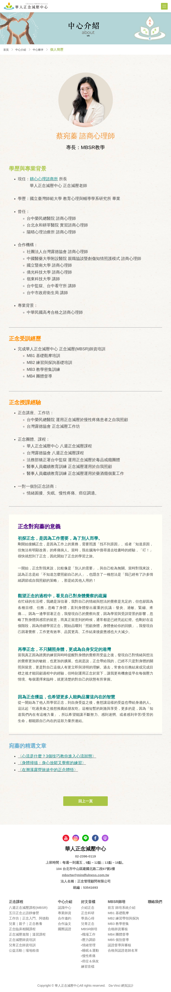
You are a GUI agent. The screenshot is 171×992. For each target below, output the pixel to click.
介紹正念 (87, 907)
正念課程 (16, 902)
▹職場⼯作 (88, 934)
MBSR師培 (89, 929)
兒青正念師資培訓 (22, 945)
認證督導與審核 (119, 945)
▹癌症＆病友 (90, 961)
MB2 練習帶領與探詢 (123, 918)
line (85, 838)
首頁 (6, 49)
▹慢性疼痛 (88, 956)
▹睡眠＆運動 (90, 950)
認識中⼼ (64, 907)
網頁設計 (127, 985)
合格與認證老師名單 (123, 950)
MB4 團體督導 (118, 934)
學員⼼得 (87, 918)
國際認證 (64, 929)
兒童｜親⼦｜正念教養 (25, 924)
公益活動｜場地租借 (24, 950)
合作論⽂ (64, 924)
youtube (66, 838)
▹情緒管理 (88, 945)
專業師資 (64, 913)
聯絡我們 (155, 902)
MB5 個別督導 (118, 940)
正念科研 (87, 913)
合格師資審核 (118, 929)
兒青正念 (87, 924)
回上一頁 (85, 801)
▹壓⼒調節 (88, 940)
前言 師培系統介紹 (121, 907)
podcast (105, 838)
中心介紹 (23, 49)
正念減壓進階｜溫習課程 (27, 934)
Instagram (75, 838)
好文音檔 (88, 902)
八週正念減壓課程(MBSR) (28, 907)
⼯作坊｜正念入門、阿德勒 (29, 918)
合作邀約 (64, 918)
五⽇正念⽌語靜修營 (24, 913)
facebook (95, 838)
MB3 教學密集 (118, 924)
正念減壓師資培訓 (22, 940)
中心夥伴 (43, 49)
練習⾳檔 (87, 966)
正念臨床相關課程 (22, 929)
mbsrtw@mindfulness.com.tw (85, 875)
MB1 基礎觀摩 (118, 913)
